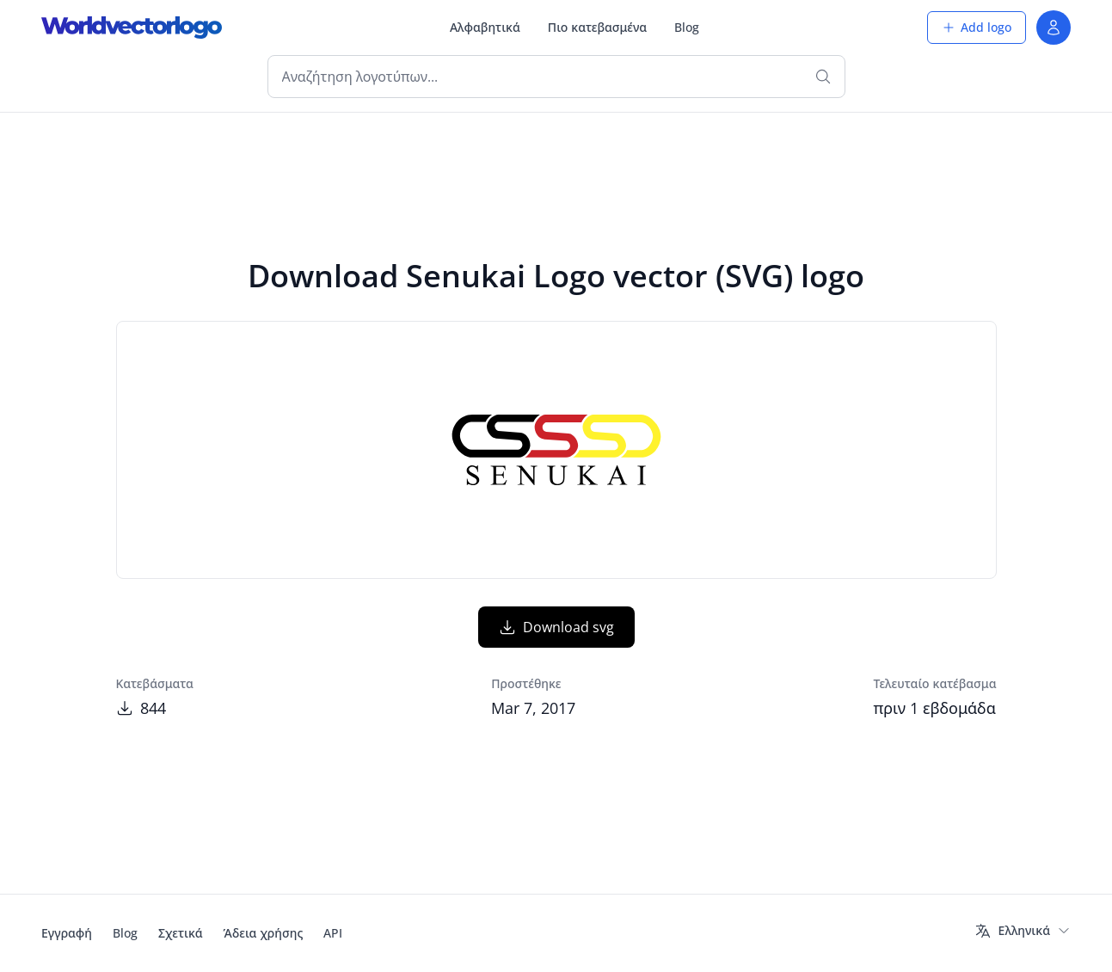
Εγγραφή (66, 933)
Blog (686, 27)
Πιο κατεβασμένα (597, 27)
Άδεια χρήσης (264, 933)
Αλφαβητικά (485, 27)
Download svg (556, 627)
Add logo (976, 27)
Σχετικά (180, 933)
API (332, 933)
